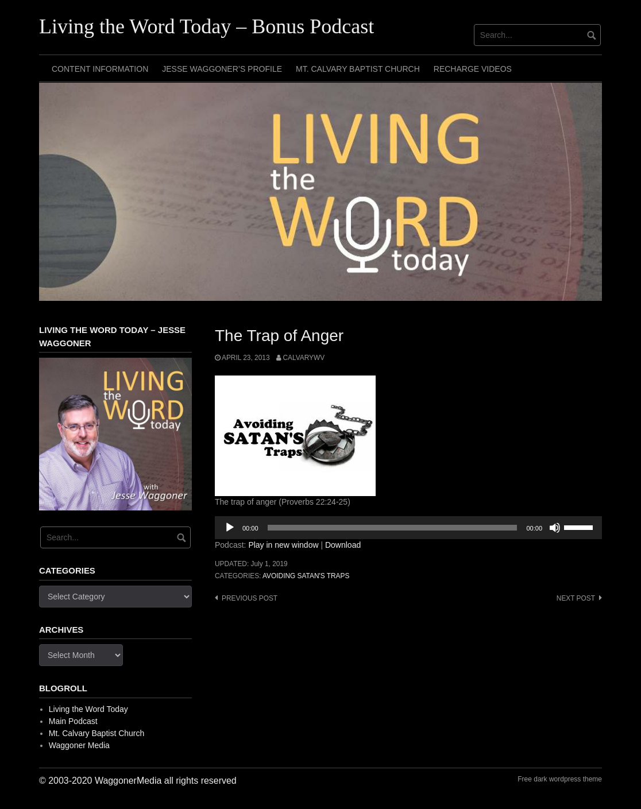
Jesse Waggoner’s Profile (222, 68)
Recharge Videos (473, 68)
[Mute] (555, 527)
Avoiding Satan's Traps (305, 576)
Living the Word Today (88, 709)
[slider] (393, 528)
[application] (408, 527)
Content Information (100, 68)
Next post (576, 598)
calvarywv (304, 358)
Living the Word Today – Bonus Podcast (206, 26)
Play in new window (283, 544)
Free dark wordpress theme (560, 779)
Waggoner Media (79, 745)
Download (343, 544)
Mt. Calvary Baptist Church (358, 68)
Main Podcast (73, 721)
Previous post (249, 598)
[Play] (229, 527)
